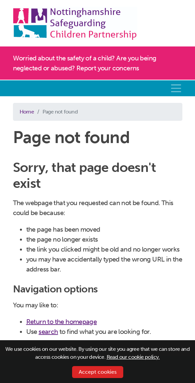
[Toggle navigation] (176, 88)
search (48, 332)
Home (27, 112)
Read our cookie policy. (133, 357)
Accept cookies (98, 372)
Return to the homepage (61, 322)
